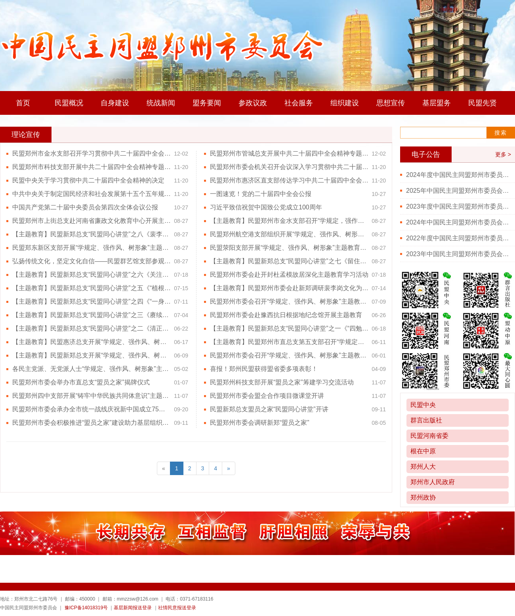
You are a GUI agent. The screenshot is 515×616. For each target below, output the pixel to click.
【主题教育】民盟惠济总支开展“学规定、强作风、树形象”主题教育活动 (91, 341)
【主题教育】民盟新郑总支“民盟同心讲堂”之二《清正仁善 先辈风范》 (91, 328)
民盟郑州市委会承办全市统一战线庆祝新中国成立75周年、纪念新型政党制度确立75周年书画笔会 (91, 409)
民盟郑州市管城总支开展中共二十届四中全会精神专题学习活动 (289, 153)
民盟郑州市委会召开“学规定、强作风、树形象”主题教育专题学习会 (289, 301)
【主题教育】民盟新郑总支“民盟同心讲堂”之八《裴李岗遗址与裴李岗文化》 (91, 234)
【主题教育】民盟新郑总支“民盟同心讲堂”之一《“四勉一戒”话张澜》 (289, 328)
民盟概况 (69, 103)
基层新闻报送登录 (133, 607)
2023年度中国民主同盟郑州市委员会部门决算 (457, 206)
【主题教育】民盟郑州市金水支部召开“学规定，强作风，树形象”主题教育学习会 (289, 220)
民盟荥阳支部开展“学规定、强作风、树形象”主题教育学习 (289, 247)
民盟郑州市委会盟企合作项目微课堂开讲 (267, 395)
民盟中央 (423, 404)
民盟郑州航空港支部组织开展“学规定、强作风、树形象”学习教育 (289, 234)
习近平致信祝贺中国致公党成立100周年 (266, 207)
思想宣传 (390, 103)
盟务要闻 (207, 103)
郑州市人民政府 (432, 482)
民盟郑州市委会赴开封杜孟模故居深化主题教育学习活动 (289, 274)
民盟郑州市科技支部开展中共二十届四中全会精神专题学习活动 (91, 167)
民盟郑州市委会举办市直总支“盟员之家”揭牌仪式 (81, 382)
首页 (23, 103)
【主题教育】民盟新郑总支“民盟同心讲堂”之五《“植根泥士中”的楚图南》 (91, 288)
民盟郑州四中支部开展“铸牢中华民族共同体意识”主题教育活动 (91, 395)
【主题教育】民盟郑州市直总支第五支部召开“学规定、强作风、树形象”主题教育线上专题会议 (289, 341)
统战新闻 (161, 103)
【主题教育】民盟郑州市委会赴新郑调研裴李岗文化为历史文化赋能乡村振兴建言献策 (289, 288)
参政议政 (252, 103)
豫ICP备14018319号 (86, 607)
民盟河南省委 (429, 435)
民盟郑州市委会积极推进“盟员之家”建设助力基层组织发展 (91, 422)
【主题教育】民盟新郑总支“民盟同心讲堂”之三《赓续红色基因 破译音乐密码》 (91, 315)
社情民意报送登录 (177, 607)
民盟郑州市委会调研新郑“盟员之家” (259, 422)
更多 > (503, 154)
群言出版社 (426, 420)
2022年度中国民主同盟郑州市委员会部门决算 (457, 238)
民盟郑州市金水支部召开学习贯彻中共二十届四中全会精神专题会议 (91, 153)
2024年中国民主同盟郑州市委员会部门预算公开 (457, 222)
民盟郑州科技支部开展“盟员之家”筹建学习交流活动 (282, 382)
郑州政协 (423, 497)
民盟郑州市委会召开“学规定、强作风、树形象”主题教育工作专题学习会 (289, 355)
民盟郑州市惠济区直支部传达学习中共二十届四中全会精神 (289, 180)
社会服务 (298, 103)
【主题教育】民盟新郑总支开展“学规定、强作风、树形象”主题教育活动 (91, 355)
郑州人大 (423, 466)
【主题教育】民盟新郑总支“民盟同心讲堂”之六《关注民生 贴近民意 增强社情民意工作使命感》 (91, 274)
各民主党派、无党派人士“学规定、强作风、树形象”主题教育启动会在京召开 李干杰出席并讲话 (91, 368)
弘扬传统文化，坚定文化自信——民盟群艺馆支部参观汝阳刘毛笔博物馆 (91, 261)
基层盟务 (436, 103)
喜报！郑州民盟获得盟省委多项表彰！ (264, 368)
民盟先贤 (482, 103)
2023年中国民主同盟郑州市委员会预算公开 (457, 254)
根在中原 (423, 451)
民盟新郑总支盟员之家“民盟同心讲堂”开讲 (269, 409)
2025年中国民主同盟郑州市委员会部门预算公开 (457, 190)
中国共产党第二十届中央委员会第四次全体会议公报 (85, 207)
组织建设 (344, 103)
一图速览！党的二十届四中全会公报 (260, 193)
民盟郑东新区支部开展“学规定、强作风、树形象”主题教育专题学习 (91, 247)
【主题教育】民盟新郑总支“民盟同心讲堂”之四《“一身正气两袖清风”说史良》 (91, 301)
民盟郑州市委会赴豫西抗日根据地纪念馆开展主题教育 (286, 315)
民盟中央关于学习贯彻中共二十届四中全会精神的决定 (88, 180)
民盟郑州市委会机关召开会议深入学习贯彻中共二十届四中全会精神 (289, 167)
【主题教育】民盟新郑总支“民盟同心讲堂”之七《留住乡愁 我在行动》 (289, 261)
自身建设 (115, 103)
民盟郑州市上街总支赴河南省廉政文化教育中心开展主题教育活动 (91, 220)
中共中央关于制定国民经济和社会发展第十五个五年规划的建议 (91, 193)
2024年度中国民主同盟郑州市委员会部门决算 (457, 174)
